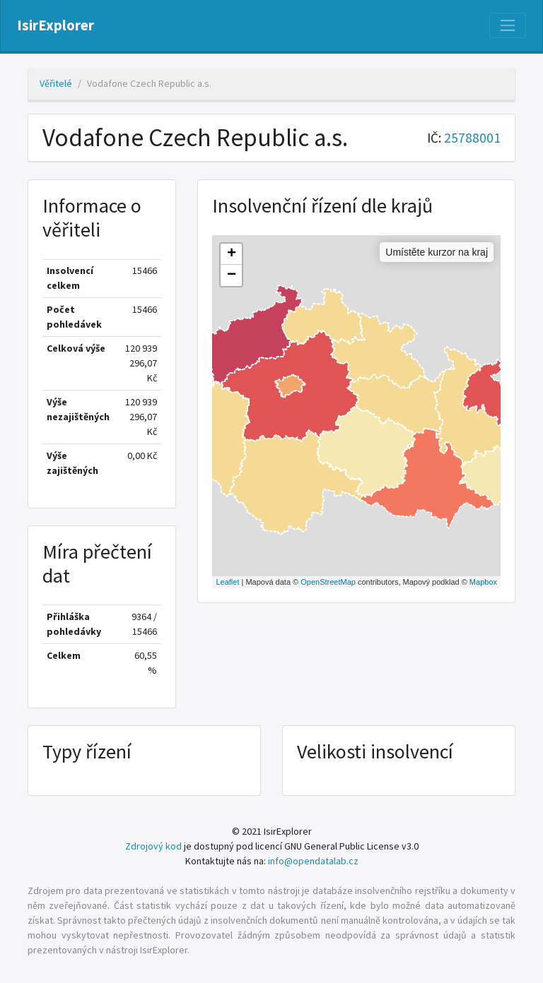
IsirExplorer (55, 25)
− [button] (231, 275)
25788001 (472, 137)
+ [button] (231, 254)
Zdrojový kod (153, 846)
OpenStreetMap (328, 582)
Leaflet (227, 582)
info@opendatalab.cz (313, 860)
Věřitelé (56, 83)
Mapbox (483, 582)
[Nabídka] (507, 25)
